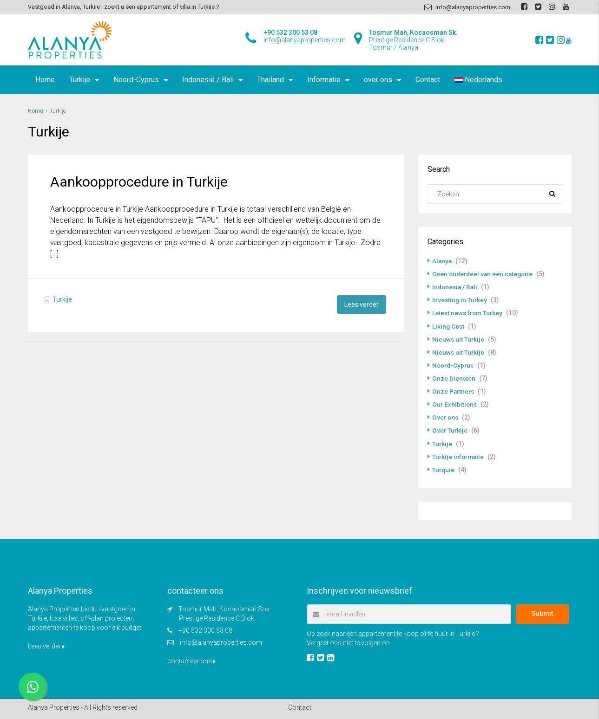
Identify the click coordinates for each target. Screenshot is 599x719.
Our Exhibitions (455, 404)
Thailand (270, 79)
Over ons (446, 417)
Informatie (324, 79)
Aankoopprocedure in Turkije (139, 182)
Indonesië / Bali (208, 79)
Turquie (443, 469)
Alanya (442, 261)
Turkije (79, 79)
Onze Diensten (454, 378)
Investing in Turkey (460, 300)
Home (45, 79)
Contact (427, 79)
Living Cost (449, 326)
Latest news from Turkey (469, 313)
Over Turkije (450, 430)
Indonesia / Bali (456, 287)
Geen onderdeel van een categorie (484, 274)
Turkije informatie (459, 456)
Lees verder (361, 304)
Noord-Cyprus (136, 79)
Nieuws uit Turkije (458, 339)
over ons (378, 79)
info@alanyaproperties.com (221, 641)
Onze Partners (454, 391)
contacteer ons (191, 660)
